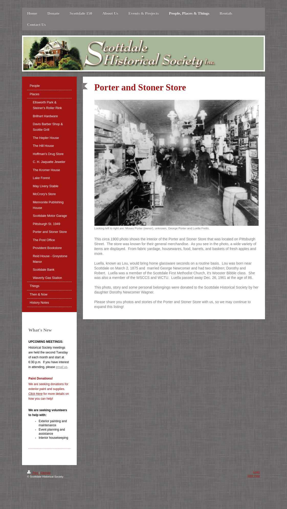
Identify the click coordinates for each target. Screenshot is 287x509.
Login (256, 472)
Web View (254, 475)
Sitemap (45, 472)
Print (33, 472)
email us (61, 367)
